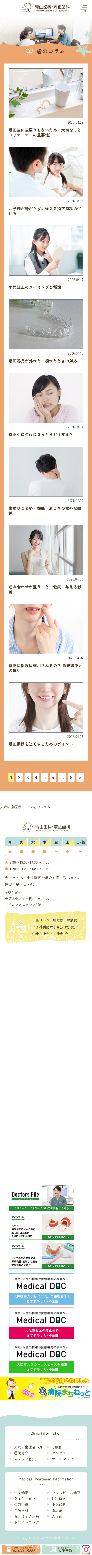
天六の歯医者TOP (29, 1447)
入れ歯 (57, 1516)
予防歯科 (21, 1510)
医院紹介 (21, 1453)
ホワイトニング (26, 1522)
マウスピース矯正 (66, 1492)
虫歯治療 (21, 1504)
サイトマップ (62, 1459)
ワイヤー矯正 (25, 1498)
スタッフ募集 (25, 1459)
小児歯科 (59, 1504)
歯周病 (57, 1510)
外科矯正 (59, 1498)
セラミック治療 (26, 1516)
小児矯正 (21, 1492)
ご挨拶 (57, 1447)
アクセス (59, 1453)
